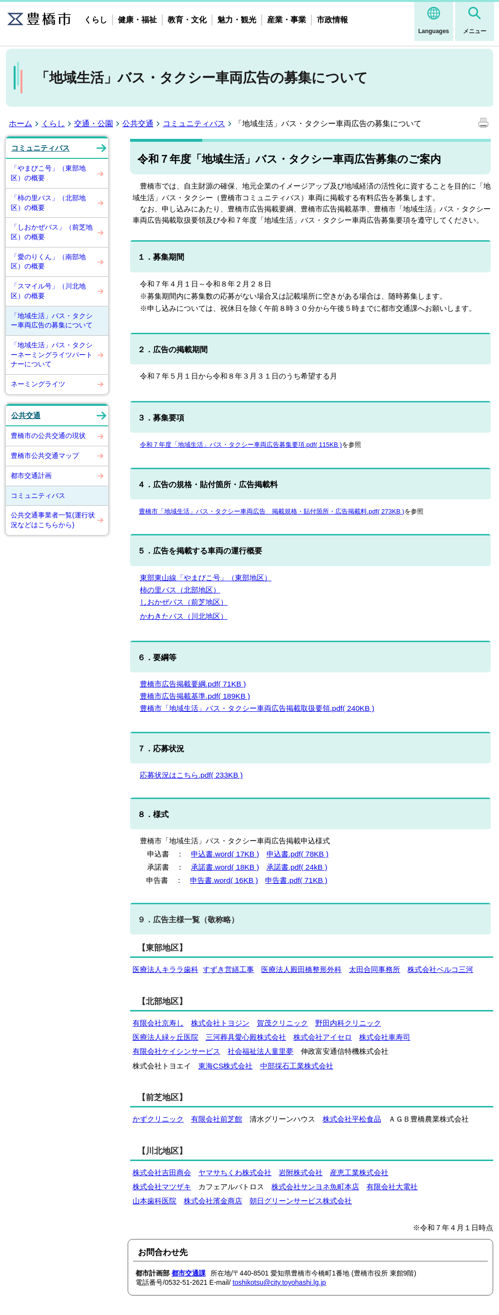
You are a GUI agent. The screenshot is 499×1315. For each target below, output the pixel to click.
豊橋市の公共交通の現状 (48, 435)
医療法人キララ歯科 (165, 969)
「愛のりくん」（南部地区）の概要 (48, 261)
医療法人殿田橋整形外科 (301, 969)
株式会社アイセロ (322, 1037)
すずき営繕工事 (228, 969)
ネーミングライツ (38, 384)
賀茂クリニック (282, 1023)
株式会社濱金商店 (213, 1201)
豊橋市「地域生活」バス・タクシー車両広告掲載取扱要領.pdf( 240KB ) (257, 708)
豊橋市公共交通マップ (45, 455)
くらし (95, 20)
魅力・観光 (236, 20)
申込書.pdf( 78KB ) (298, 854)
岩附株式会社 (301, 1172)
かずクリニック (158, 1119)
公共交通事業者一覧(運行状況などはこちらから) (53, 520)
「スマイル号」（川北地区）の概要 (48, 291)
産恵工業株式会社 (359, 1172)
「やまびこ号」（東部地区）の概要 (48, 173)
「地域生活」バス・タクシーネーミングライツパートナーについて (52, 354)
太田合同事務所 (374, 969)
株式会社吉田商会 (162, 1172)
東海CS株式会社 (225, 1066)
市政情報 (332, 20)
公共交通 (138, 123)
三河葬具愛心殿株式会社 (246, 1037)
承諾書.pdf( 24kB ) (297, 867)
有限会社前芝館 (216, 1119)
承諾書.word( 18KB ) (225, 867)
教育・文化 (187, 20)
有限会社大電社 (392, 1186)
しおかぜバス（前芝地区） (184, 602)
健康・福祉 (137, 20)
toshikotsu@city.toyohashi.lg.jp (279, 1282)
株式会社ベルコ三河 (440, 969)
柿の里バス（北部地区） (180, 590)
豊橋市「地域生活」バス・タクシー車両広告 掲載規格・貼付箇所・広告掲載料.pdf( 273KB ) (271, 511)
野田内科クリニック (348, 1023)
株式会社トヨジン (220, 1023)
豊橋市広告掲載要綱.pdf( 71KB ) (193, 684)
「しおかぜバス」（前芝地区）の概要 (52, 232)
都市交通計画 (31, 475)
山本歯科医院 (154, 1201)
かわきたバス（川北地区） (184, 616)
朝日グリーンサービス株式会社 (301, 1201)
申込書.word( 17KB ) (225, 854)
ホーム (20, 123)
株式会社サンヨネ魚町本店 (315, 1186)
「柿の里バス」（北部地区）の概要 (48, 202)
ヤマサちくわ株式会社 (234, 1172)
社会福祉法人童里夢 (260, 1051)
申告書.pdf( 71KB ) (296, 880)
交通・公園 (93, 123)
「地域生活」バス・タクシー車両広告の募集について (52, 320)
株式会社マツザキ (162, 1186)
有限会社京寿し (158, 1023)
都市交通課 (189, 1273)
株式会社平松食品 (352, 1119)
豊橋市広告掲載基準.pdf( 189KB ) (195, 696)
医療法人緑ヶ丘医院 (165, 1037)
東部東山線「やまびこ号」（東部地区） (205, 577)
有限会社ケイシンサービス (176, 1051)
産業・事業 (286, 20)
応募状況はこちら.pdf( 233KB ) (191, 775)
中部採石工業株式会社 (296, 1066)
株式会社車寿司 (384, 1037)
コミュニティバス (194, 123)
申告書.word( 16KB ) (224, 880)
